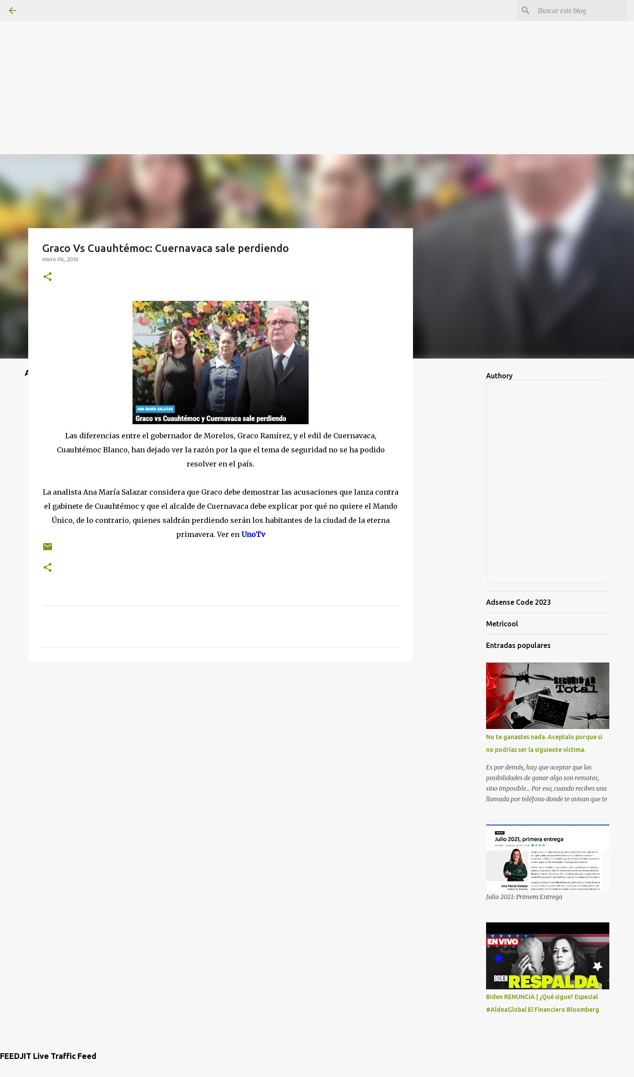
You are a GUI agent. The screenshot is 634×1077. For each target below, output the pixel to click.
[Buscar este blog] (580, 10)
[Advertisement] (317, 61)
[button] (47, 277)
